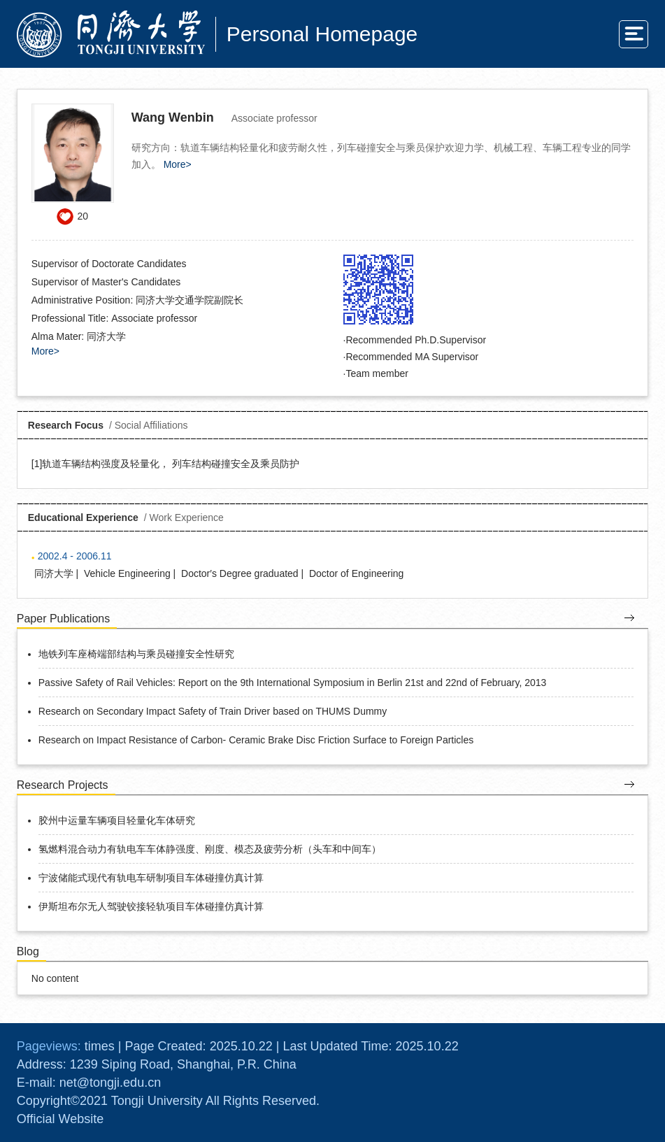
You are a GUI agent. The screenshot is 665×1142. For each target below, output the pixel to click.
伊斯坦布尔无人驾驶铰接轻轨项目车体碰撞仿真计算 (151, 906)
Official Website (60, 1119)
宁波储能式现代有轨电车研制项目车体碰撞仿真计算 (151, 877)
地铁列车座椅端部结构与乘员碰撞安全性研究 (136, 653)
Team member (376, 373)
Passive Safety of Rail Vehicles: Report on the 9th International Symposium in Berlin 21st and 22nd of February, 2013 (292, 682)
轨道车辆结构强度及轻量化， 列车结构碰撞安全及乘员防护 (170, 463)
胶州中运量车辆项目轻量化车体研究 (116, 820)
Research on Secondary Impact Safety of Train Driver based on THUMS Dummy (212, 711)
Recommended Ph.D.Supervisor (415, 339)
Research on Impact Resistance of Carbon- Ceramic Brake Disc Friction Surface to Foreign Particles (255, 739)
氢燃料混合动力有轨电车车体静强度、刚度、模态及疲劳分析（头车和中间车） (209, 849)
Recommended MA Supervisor (411, 356)
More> (178, 164)
